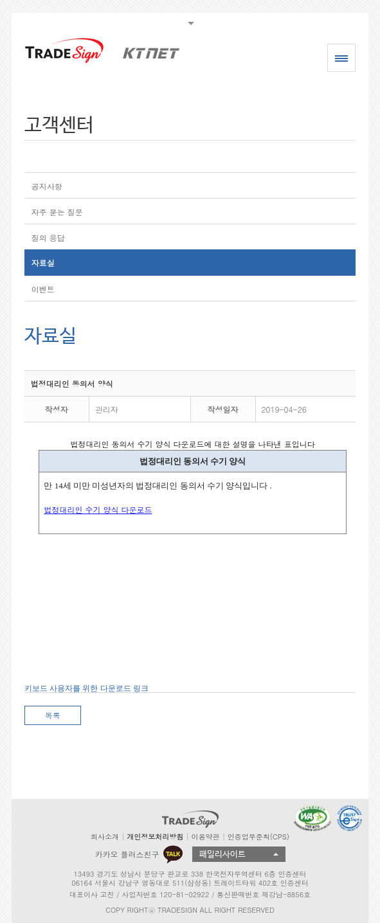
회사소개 (105, 836)
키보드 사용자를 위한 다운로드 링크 (86, 688)
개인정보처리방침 (155, 836)
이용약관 (205, 836)
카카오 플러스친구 (138, 854)
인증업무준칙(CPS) (258, 836)
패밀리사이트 (222, 854)
